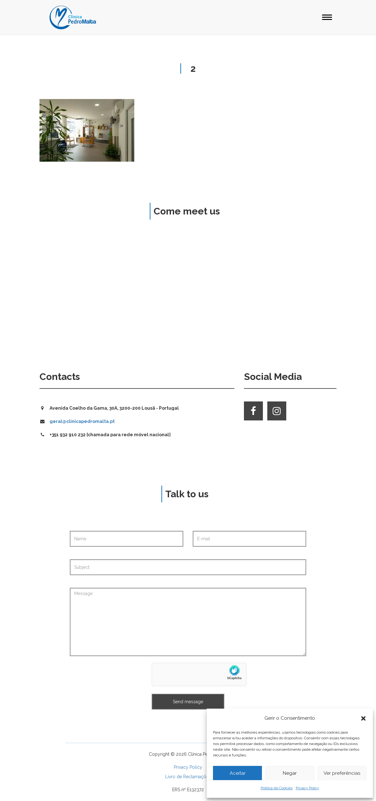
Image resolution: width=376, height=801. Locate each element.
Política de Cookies (277, 788)
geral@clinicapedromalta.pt (82, 421)
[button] (363, 718)
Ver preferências (342, 773)
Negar (290, 773)
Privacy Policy (307, 788)
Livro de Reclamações (188, 776)
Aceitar (238, 773)
